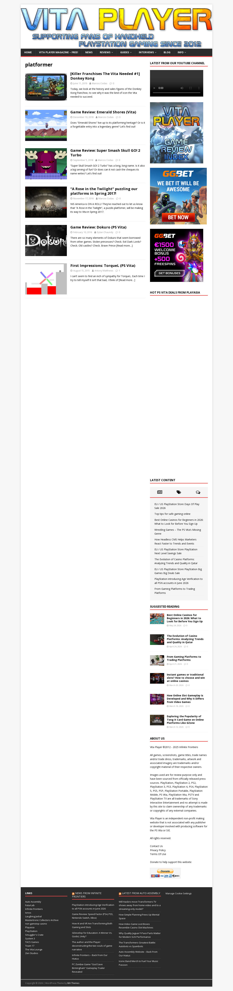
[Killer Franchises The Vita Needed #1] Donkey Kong (105, 76)
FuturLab (30, 905)
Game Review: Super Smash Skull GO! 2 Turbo (105, 152)
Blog (167, 52)
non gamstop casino (36, 923)
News (89, 52)
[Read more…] (124, 245)
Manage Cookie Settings (179, 893)
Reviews (105, 52)
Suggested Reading (164, 606)
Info (181, 52)
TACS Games (32, 942)
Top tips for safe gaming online (172, 513)
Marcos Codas (99, 83)
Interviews (146, 52)
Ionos (28, 912)
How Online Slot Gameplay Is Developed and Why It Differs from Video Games (185, 698)
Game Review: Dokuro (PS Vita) (98, 227)
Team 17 (29, 945)
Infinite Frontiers (34, 909)
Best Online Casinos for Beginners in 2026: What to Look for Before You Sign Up (185, 618)
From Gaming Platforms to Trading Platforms (184, 658)
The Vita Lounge (33, 949)
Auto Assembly (33, 901)
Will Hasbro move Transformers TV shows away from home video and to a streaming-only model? (140, 905)
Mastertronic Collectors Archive (42, 920)
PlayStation (31, 931)
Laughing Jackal (33, 916)
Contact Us (156, 846)
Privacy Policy (158, 850)
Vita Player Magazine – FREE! (58, 52)
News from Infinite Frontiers (86, 894)
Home (28, 52)
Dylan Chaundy (105, 232)
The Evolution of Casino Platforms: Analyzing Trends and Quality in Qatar (185, 639)
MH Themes (73, 983)
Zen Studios (31, 953)
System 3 (30, 938)
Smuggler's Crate (34, 934)
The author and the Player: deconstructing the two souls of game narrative (92, 945)
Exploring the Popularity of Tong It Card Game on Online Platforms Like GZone (185, 719)
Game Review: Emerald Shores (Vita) (103, 112)
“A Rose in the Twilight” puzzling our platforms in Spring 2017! (104, 191)
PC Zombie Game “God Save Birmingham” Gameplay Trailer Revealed (88, 968)
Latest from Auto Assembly (141, 893)
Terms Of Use (158, 854)
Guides (124, 52)
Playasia (29, 927)
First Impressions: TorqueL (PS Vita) (102, 265)
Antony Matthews (104, 270)
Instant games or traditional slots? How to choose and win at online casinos (186, 678)
